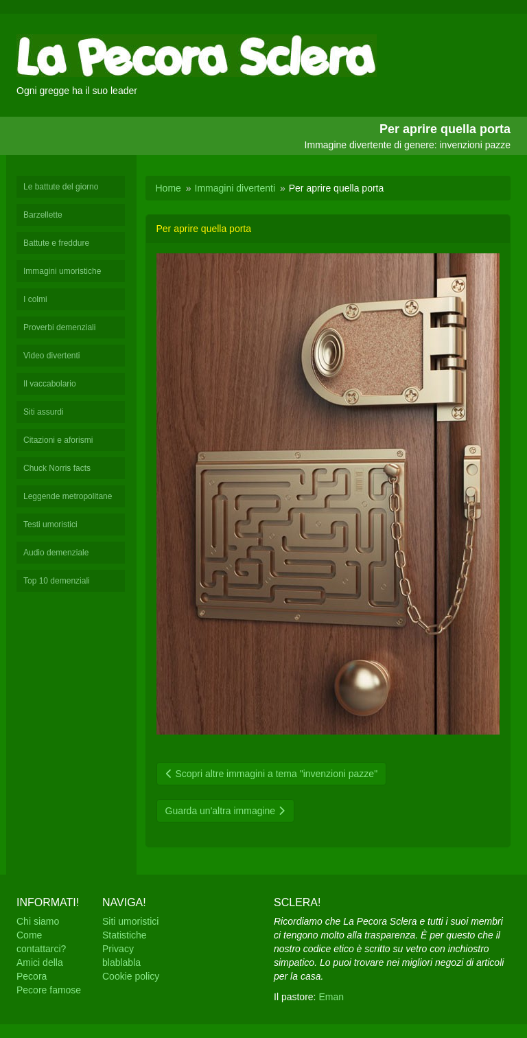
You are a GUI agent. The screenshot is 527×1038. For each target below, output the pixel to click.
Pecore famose (48, 989)
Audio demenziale (56, 552)
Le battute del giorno (60, 187)
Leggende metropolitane (67, 496)
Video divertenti (51, 355)
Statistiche (124, 935)
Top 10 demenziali (56, 581)
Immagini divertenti (235, 188)
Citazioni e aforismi (58, 440)
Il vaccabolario (49, 384)
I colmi (35, 299)
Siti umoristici (130, 921)
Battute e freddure (56, 243)
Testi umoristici (50, 524)
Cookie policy (130, 976)
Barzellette (42, 215)
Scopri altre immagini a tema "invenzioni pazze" (271, 773)
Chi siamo (37, 921)
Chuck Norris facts (57, 468)
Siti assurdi (43, 412)
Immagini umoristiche (62, 271)
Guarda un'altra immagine (225, 810)
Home (168, 188)
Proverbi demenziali (59, 327)
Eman (331, 996)
